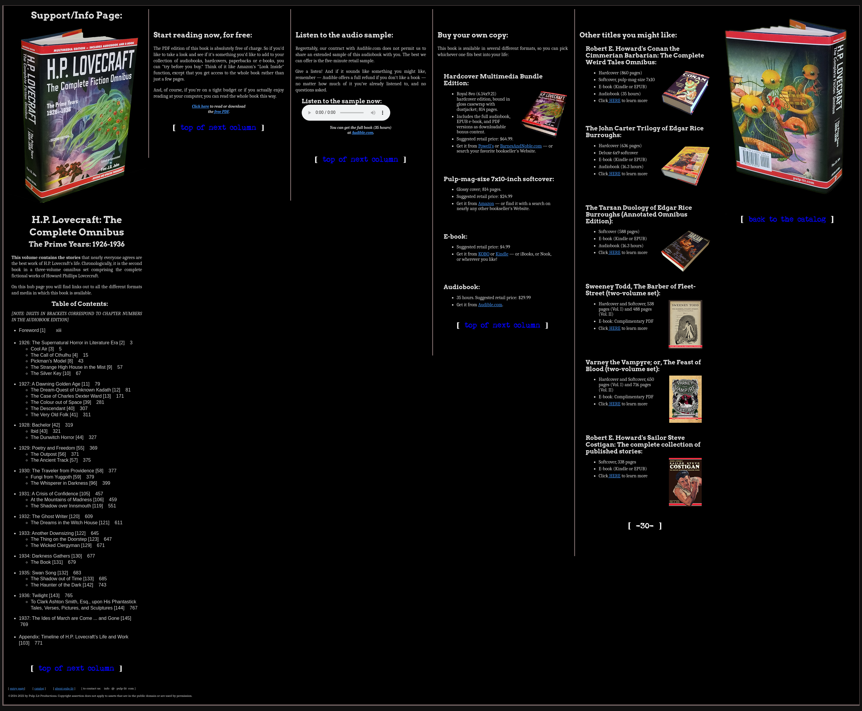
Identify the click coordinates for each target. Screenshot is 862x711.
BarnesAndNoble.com (521, 146)
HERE (614, 100)
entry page (17, 688)
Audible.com (362, 132)
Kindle (502, 254)
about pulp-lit (64, 688)
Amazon (486, 203)
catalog (39, 688)
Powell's (486, 146)
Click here (200, 106)
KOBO (483, 254)
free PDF (221, 111)
